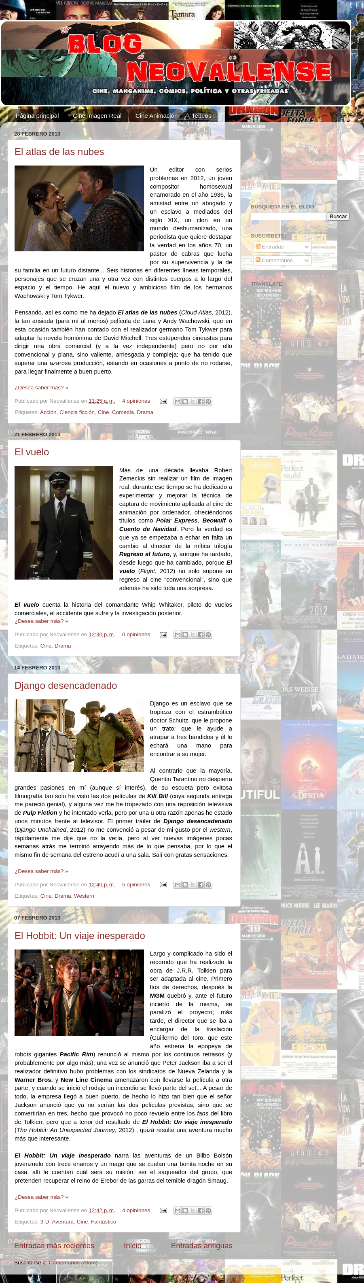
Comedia (123, 412)
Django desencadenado (66, 685)
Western (84, 896)
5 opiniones (136, 885)
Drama (145, 412)
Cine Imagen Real (97, 115)
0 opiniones (136, 634)
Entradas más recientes (54, 1245)
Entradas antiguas (202, 1245)
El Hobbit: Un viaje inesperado (80, 935)
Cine (103, 412)
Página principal (37, 115)
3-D (44, 1222)
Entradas (270, 247)
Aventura (63, 1222)
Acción (48, 412)
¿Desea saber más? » (41, 387)
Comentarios (274, 260)
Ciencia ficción (77, 412)
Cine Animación (156, 115)
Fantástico (103, 1222)
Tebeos (201, 115)
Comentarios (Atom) (73, 1263)
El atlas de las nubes (59, 151)
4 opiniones (136, 401)
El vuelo (32, 451)
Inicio (133, 1245)
